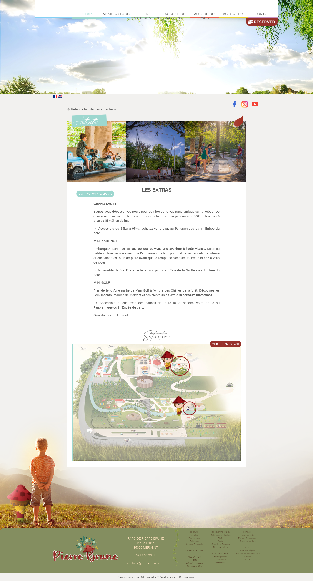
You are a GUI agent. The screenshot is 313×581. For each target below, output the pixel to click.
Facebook (234, 104)
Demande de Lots (248, 541)
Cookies (247, 556)
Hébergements (220, 556)
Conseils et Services (220, 544)
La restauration (194, 550)
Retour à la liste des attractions (91, 109)
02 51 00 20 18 (145, 555)
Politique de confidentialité (248, 553)
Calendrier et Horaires (220, 534)
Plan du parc (194, 538)
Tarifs (194, 559)
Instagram (244, 104)
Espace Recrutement (247, 538)
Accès (220, 541)
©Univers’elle (148, 577)
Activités (194, 534)
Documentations (220, 547)
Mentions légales (247, 550)
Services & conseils (194, 544)
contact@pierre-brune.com (145, 563)
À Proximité (220, 559)
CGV (247, 559)
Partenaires (220, 562)
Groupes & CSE (194, 565)
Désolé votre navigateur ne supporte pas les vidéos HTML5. (156, 47)
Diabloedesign (187, 577)
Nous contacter (248, 534)
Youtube (255, 104)
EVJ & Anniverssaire (194, 562)
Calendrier (194, 541)
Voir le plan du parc (225, 343)
